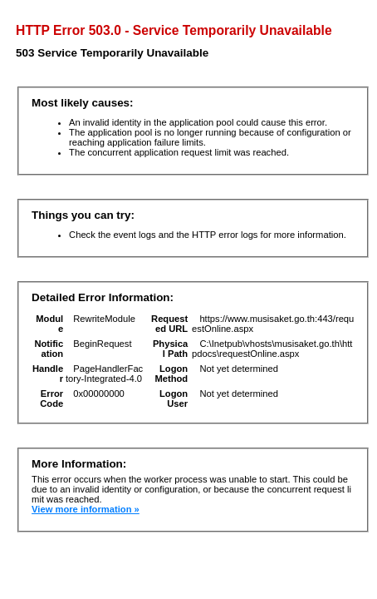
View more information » (86, 509)
